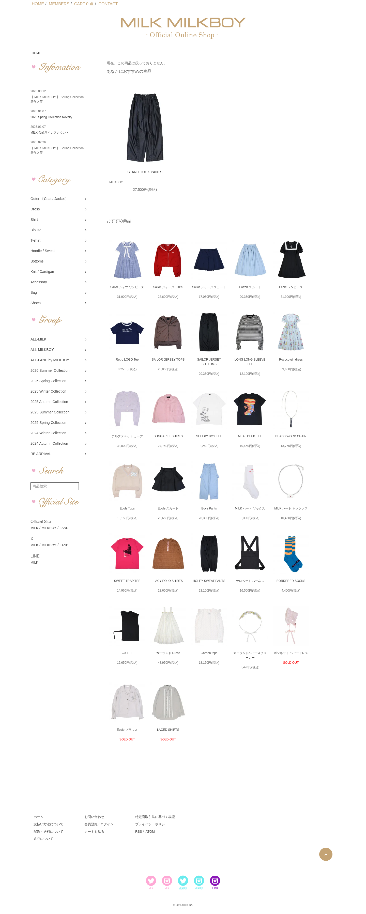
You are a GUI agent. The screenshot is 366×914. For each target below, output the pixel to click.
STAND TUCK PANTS (144, 172)
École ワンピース (291, 287)
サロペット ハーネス (250, 581)
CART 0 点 (84, 4)
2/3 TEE (127, 653)
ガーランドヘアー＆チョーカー (250, 655)
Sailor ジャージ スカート (209, 287)
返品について (43, 839)
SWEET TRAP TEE (127, 581)
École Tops (127, 508)
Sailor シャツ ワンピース (127, 287)
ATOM (150, 831)
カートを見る (94, 831)
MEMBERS (59, 4)
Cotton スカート (250, 287)
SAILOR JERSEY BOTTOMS (209, 362)
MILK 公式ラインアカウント (49, 132)
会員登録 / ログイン (99, 824)
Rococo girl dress (291, 359)
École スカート (168, 508)
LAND (64, 528)
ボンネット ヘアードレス (291, 653)
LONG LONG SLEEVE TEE (250, 362)
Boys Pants (209, 508)
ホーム (38, 817)
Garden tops (209, 653)
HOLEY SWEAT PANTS (209, 581)
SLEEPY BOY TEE (209, 436)
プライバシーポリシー (151, 824)
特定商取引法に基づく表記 (155, 817)
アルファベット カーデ (127, 436)
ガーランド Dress (168, 653)
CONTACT (108, 4)
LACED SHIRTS (168, 730)
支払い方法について (48, 824)
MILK (34, 528)
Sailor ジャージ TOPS (168, 287)
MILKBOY (49, 528)
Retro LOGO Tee (127, 359)
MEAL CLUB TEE (250, 436)
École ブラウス (127, 730)
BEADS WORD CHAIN (291, 436)
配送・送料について (48, 831)
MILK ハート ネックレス (291, 508)
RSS (138, 831)
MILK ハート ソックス (250, 508)
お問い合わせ (94, 817)
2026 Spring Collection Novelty (51, 117)
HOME (38, 4)
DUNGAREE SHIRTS (168, 436)
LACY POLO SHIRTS (168, 581)
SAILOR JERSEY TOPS (168, 359)
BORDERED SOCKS (291, 581)
